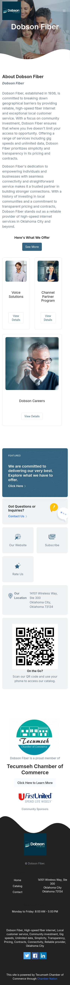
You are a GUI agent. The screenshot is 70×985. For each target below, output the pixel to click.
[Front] (12, 10)
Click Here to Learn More (35, 783)
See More (32, 247)
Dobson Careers (32, 401)
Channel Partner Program (48, 296)
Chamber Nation (47, 978)
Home (17, 880)
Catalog (17, 886)
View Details (16, 317)
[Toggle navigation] (64, 10)
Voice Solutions (16, 295)
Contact (17, 892)
